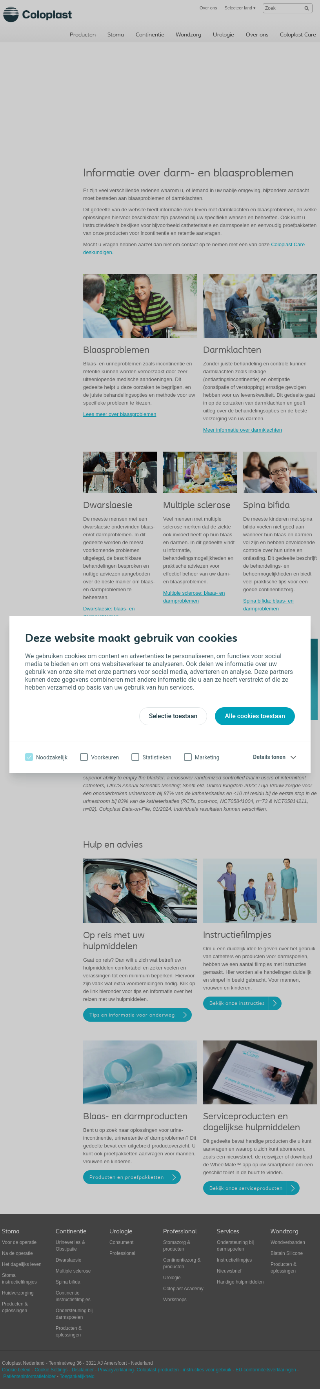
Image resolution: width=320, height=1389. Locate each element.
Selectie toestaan (173, 716)
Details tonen (269, 757)
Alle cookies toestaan (255, 716)
